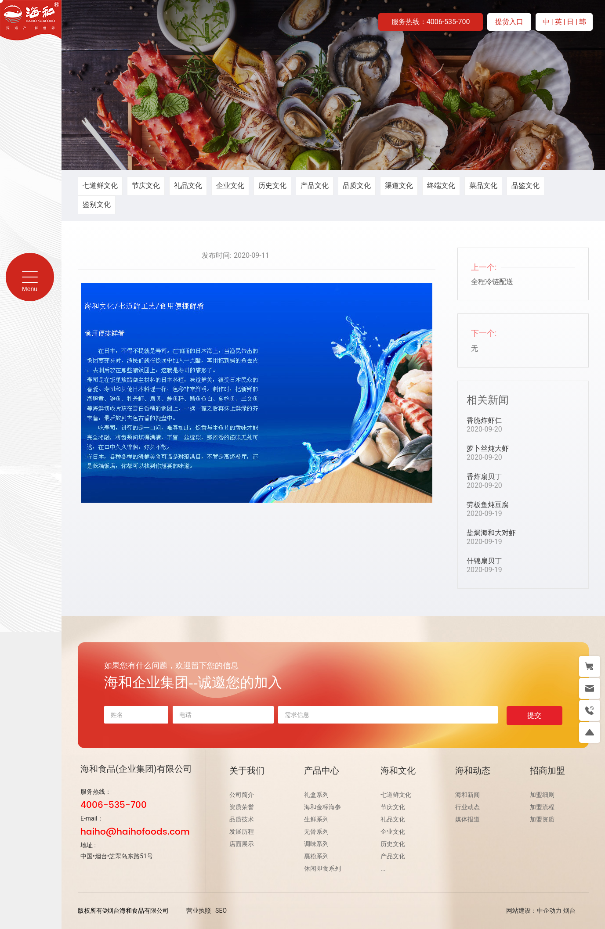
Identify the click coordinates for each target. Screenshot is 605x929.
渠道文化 (399, 185)
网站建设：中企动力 (534, 910)
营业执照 (198, 910)
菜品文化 (483, 185)
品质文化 (357, 185)
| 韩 (581, 22)
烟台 (569, 910)
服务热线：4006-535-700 (430, 22)
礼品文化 (188, 185)
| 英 (557, 22)
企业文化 (230, 185)
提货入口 (509, 22)
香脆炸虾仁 (484, 420)
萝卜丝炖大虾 (488, 448)
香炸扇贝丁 (484, 476)
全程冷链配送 (492, 281)
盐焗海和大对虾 (491, 533)
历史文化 (272, 185)
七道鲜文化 (100, 185)
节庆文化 (146, 185)
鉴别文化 (97, 204)
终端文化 (441, 185)
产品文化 (315, 185)
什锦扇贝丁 (484, 561)
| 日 (570, 22)
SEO (221, 910)
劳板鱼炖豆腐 (488, 505)
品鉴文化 (525, 185)
